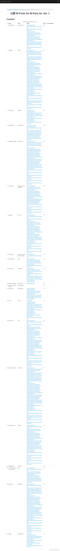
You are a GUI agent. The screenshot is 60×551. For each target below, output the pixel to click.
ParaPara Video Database (12, 9)
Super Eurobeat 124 (31, 336)
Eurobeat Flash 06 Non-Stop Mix (33, 269)
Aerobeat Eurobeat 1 (31, 147)
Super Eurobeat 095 (31, 383)
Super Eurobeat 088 (31, 425)
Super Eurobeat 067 (31, 50)
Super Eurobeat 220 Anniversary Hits (34, 100)
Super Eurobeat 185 (31, 408)
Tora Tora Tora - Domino (31, 125)
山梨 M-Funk (21, 9)
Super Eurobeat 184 (31, 312)
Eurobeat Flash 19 (30, 110)
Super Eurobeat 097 (31, 62)
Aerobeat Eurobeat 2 (31, 65)
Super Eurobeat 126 (31, 72)
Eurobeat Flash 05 (30, 268)
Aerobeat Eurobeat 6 (31, 303)
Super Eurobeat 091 (31, 288)
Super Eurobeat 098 (31, 186)
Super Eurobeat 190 (31, 91)
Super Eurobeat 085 (31, 215)
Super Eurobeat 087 (31, 259)
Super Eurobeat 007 (31, 371)
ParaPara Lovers (5, 1)
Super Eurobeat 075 (31, 141)
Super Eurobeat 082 (31, 320)
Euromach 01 (29, 300)
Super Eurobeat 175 (31, 539)
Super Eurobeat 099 (31, 31)
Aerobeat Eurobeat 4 (31, 111)
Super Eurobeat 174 (31, 281)
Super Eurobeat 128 (31, 293)
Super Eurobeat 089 (31, 283)
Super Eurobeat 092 (31, 254)
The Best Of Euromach (31, 302)
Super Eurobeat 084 (31, 25)
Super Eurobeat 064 (31, 126)
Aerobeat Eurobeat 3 (31, 35)
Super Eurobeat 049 (31, 367)
